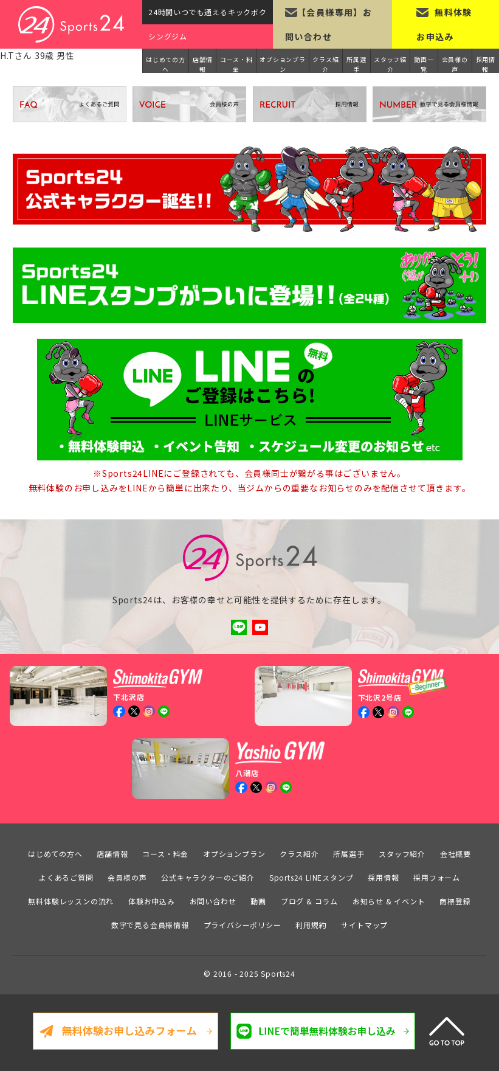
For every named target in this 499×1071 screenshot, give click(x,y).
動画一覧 (423, 64)
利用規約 (310, 924)
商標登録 (454, 900)
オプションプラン (283, 64)
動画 (258, 900)
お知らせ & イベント (389, 900)
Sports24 (278, 973)
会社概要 (455, 853)
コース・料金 (236, 64)
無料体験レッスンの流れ (71, 900)
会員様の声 (455, 64)
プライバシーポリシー (242, 924)
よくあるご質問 (66, 877)
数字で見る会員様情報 (150, 924)
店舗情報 (202, 64)
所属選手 (356, 64)
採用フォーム (436, 877)
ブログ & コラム (309, 900)
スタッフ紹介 (390, 64)
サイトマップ (364, 924)
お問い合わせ (213, 900)
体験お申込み (151, 900)
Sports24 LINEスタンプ (311, 877)
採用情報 (485, 64)
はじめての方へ (165, 64)
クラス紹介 (325, 64)
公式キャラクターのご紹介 (208, 877)
